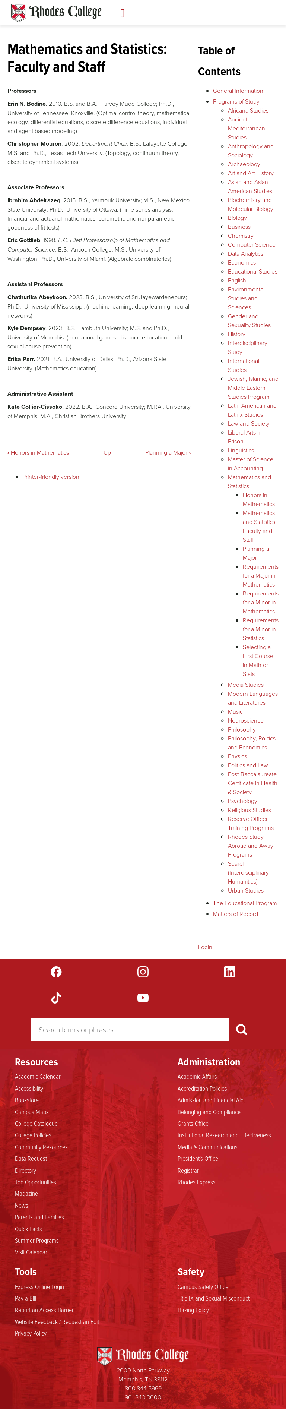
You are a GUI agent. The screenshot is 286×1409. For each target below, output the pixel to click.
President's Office (198, 1158)
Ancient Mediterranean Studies (246, 128)
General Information (238, 90)
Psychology (242, 801)
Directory (25, 1170)
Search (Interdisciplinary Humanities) (248, 872)
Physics (237, 756)
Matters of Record (235, 914)
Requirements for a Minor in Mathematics (261, 602)
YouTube (143, 998)
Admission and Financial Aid (211, 1099)
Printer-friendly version (50, 477)
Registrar (188, 1170)
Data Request (31, 1158)
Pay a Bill (25, 1297)
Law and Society (249, 423)
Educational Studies (252, 271)
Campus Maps (32, 1111)
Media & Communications (208, 1146)
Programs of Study (236, 101)
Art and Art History (251, 173)
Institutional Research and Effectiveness (224, 1134)
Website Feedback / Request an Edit (57, 1321)
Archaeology (244, 164)
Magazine (26, 1193)
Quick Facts (28, 1228)
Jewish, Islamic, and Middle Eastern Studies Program (253, 388)
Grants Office (193, 1123)
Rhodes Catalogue (56, 13)
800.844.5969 (143, 1388)
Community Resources (41, 1146)
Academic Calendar (38, 1076)
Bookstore (27, 1099)
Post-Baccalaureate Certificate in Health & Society (252, 783)
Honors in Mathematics (38, 452)
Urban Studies (246, 890)
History (236, 334)
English (237, 280)
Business (239, 226)
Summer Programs (37, 1240)
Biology (237, 218)
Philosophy (242, 729)
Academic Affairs (197, 1076)
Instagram (143, 971)
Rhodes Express (197, 1181)
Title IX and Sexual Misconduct (214, 1297)
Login (205, 947)
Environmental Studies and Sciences (246, 298)
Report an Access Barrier (44, 1309)
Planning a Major (168, 452)
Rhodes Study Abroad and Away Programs (250, 846)
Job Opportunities (35, 1181)
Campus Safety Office (203, 1286)
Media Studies (246, 684)
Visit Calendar (31, 1251)
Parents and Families (39, 1216)
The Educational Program (245, 903)
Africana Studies (248, 110)
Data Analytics (245, 253)
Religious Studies (249, 810)
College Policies (33, 1134)
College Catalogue (36, 1123)
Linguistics (241, 450)
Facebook (56, 971)
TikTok (56, 998)
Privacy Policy (31, 1333)
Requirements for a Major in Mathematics (261, 575)
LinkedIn (229, 971)
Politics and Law (248, 765)
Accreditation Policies (202, 1088)
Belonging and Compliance (209, 1111)
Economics (242, 262)
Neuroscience (246, 720)
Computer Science (252, 244)
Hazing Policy (193, 1309)
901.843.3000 (143, 1397)
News (21, 1205)
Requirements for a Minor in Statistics (261, 629)
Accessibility (29, 1088)
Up (107, 452)
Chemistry (241, 235)
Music (235, 711)
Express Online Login (39, 1286)
